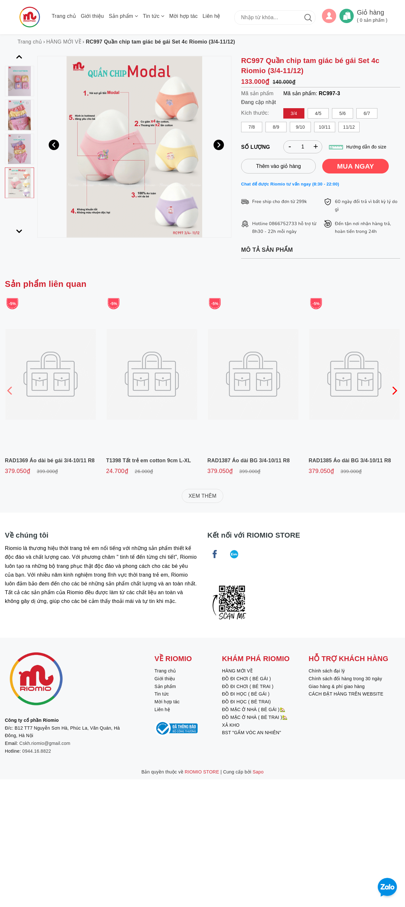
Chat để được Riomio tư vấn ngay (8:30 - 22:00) (290, 184)
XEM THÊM (202, 496)
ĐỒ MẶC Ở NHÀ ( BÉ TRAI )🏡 (255, 717)
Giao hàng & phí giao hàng (337, 686)
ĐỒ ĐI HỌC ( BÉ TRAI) (246, 701)
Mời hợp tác (183, 16)
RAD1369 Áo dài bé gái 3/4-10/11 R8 (50, 460)
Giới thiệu (92, 16)
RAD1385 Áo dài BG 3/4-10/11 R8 (350, 460)
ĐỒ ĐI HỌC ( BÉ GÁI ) (246, 693)
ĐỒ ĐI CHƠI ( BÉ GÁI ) (246, 678)
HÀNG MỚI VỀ (237, 670)
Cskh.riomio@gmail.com (44, 743)
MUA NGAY (355, 166)
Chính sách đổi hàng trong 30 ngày (345, 678)
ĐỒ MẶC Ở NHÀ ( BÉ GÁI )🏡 (253, 709)
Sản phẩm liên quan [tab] (45, 284)
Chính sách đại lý (327, 670)
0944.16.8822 (36, 751)
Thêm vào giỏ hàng (278, 166)
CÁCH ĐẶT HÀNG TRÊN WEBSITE (346, 693)
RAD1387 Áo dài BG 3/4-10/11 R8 (248, 460)
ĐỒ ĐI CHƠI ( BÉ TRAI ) (248, 686)
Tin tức (153, 16)
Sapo (258, 771)
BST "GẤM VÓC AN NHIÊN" (251, 732)
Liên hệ (211, 16)
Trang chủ (64, 16)
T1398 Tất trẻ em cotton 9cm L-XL (148, 460)
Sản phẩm (123, 16)
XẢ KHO (230, 725)
